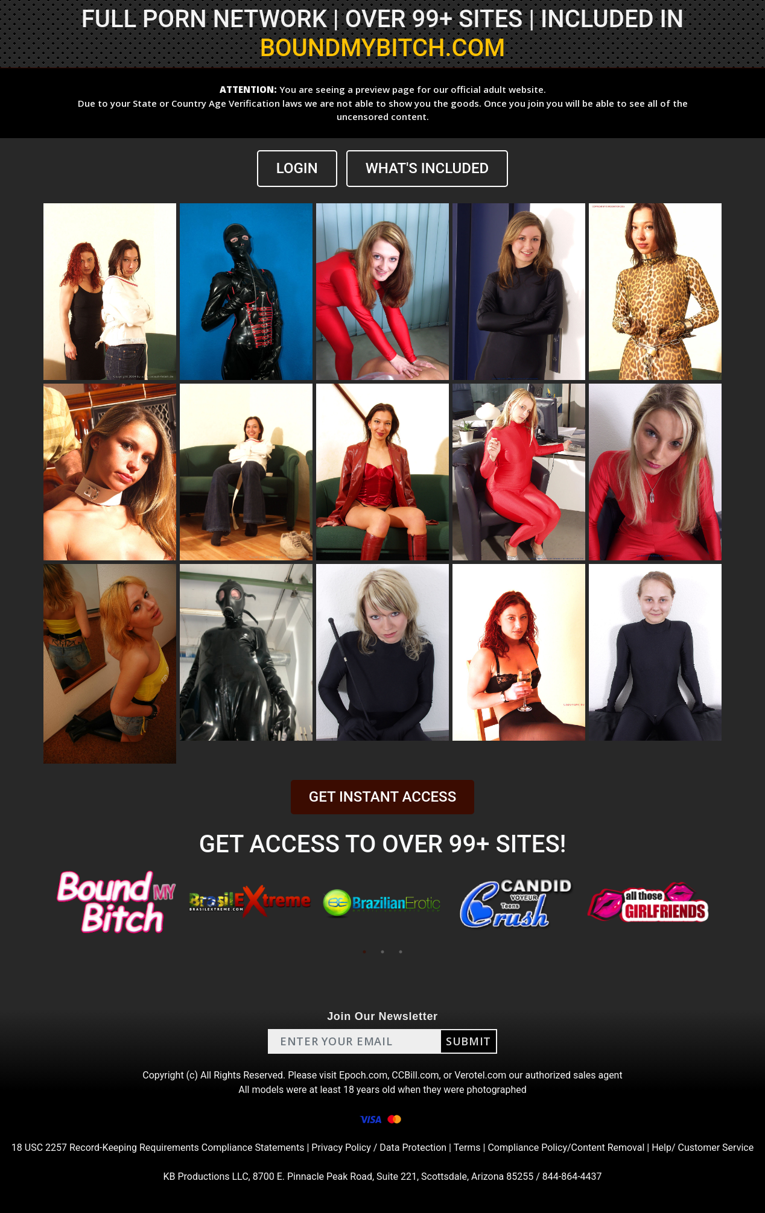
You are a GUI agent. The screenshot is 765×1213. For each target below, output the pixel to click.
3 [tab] (401, 952)
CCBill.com (415, 1075)
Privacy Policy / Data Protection (378, 1147)
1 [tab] (364, 952)
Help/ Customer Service (703, 1147)
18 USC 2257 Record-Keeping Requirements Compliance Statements (158, 1147)
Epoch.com (363, 1075)
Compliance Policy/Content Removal (565, 1147)
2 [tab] (382, 952)
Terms (467, 1147)
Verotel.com (480, 1075)
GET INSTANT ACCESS (382, 796)
